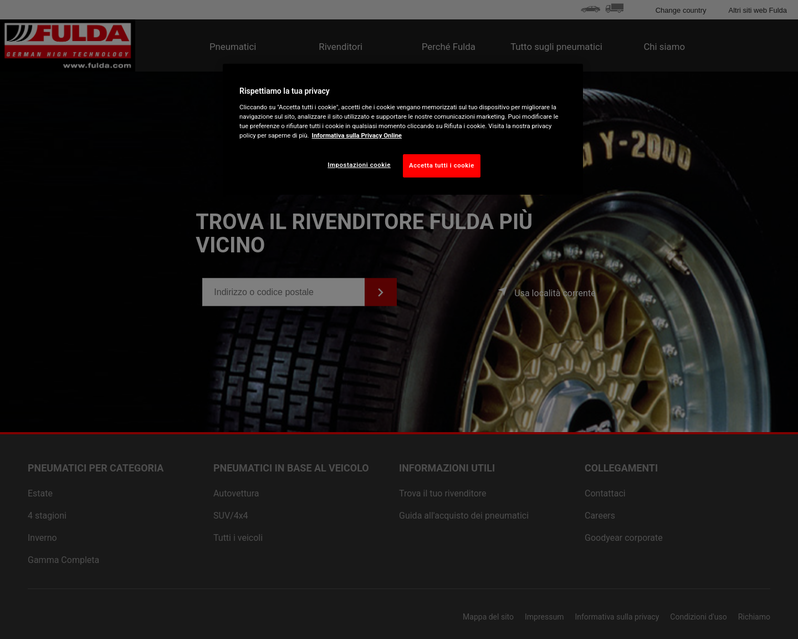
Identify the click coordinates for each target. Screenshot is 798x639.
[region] (403, 129)
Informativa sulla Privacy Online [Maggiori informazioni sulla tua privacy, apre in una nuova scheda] (357, 135)
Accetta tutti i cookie (441, 165)
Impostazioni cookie (359, 165)
